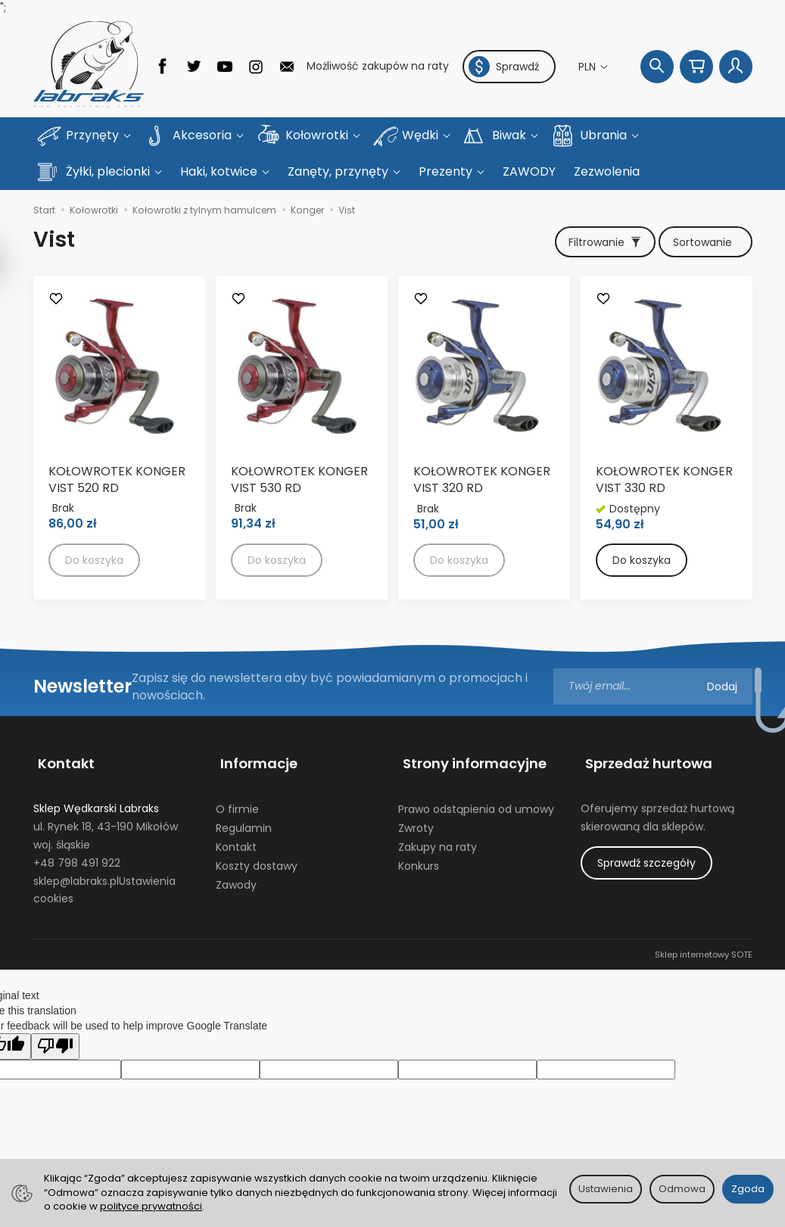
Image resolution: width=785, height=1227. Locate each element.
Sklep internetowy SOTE (703, 908)
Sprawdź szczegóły (646, 816)
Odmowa (682, 1189)
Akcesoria (204, 135)
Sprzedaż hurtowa (644, 723)
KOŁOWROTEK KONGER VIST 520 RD (116, 445)
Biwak (510, 135)
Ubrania (605, 135)
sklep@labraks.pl (76, 834)
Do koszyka (641, 526)
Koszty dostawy (256, 819)
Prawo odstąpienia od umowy (476, 763)
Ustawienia (605, 1189)
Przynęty (94, 135)
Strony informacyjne (470, 723)
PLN (588, 66)
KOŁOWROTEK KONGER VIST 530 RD (299, 445)
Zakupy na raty (437, 800)
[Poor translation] (55, 1000)
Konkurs (418, 819)
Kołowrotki (318, 135)
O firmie (237, 763)
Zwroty (416, 781)
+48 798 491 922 (76, 816)
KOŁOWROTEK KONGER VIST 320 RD (481, 446)
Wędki (421, 135)
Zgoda (748, 1189)
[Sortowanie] (703, 206)
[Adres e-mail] (652, 652)
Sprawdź (504, 66)
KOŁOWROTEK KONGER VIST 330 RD (664, 446)
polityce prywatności (151, 1206)
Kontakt (61, 723)
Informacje (254, 723)
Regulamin (244, 781)
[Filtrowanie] (598, 206)
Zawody (236, 838)
